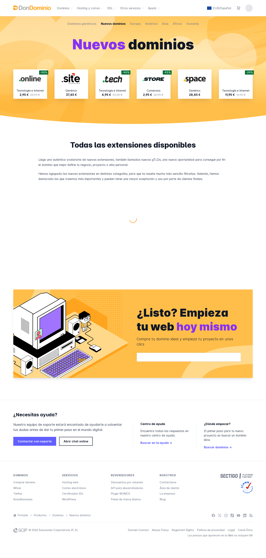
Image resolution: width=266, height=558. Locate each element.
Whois (17, 488)
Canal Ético (245, 530)
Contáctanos (168, 482)
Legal (231, 530)
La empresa (167, 493)
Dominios (65, 8)
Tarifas (17, 493)
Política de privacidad (211, 530)
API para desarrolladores (127, 488)
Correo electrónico (74, 488)
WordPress (69, 499)
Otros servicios (132, 8)
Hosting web (70, 482)
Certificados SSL (73, 493)
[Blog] (251, 515)
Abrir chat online (76, 441)
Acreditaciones (23, 499)
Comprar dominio (24, 482)
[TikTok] (232, 515)
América (151, 24)
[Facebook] (213, 515)
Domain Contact (138, 530)
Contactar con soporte (35, 441)
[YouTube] (238, 515)
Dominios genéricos (81, 24)
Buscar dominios (218, 447)
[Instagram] (226, 515)
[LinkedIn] (244, 515)
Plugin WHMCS (120, 493)
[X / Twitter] (219, 515)
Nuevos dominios (113, 24)
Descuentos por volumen (127, 482)
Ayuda (154, 8)
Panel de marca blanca (126, 499)
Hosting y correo (90, 8)
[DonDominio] (32, 8)
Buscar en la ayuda (156, 443)
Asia (165, 24)
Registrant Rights (183, 530)
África (177, 24)
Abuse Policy (160, 530)
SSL (112, 8)
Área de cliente (169, 488)
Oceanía (192, 24)
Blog (163, 499)
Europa (135, 24)
